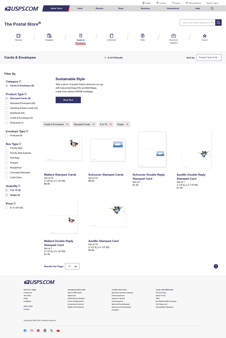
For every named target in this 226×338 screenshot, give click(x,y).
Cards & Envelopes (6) (22, 85)
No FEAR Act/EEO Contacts (166, 301)
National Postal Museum (121, 304)
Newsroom (72, 295)
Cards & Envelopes (54, 124)
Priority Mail (16, 148)
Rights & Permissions (76, 307)
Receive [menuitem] (99, 8)
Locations (162, 3)
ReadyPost (15, 167)
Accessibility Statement (164, 307)
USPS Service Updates (76, 298)
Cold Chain (16, 177)
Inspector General (118, 298)
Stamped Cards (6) (20, 98)
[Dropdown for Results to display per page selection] (72, 266)
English (145, 3)
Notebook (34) (17, 112)
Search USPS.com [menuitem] (212, 8)
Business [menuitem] (145, 8)
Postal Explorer (117, 301)
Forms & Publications (76, 301)
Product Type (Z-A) (208, 57)
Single (120, 124)
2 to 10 (104, 124)
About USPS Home (75, 293)
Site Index (27, 295)
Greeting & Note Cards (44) (24, 108)
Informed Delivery (195, 3)
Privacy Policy (161, 293)
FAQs (26, 298)
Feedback (27, 301)
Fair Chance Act (161, 304)
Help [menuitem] (197, 8)
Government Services (76, 304)
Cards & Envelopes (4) (21, 117)
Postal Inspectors (118, 295)
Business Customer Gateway (122, 293)
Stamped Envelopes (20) (22, 103)
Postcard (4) (16, 135)
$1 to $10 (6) (16, 207)
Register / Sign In (213, 3)
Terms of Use (160, 295)
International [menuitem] (173, 8)
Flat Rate (14, 157)
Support (177, 3)
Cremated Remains (20, 172)
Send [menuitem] (80, 8)
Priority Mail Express (20, 152)
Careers (26, 309)
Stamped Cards (82, 124)
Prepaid (14, 162)
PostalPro (115, 310)
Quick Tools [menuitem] (56, 8)
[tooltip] (20, 81)
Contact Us (28, 293)
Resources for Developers (121, 307)
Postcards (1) (16, 122)
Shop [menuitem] (120, 8)
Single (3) (15, 194)
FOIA (157, 298)
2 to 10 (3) (15, 190)
